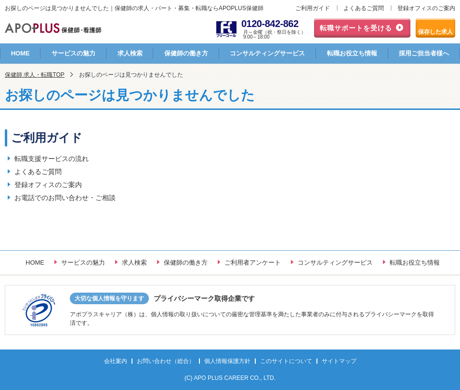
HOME (20, 53)
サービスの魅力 (73, 53)
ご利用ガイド (312, 8)
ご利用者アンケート (252, 262)
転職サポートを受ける (356, 28)
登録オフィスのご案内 (426, 8)
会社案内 (115, 361)
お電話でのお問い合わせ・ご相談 (65, 198)
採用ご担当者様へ (424, 53)
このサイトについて (286, 361)
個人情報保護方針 (227, 361)
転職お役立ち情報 (352, 53)
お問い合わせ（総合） (166, 361)
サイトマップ (339, 361)
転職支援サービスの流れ (51, 158)
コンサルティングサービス (267, 53)
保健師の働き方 (186, 53)
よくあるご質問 (363, 8)
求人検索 (130, 53)
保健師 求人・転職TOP (35, 74)
